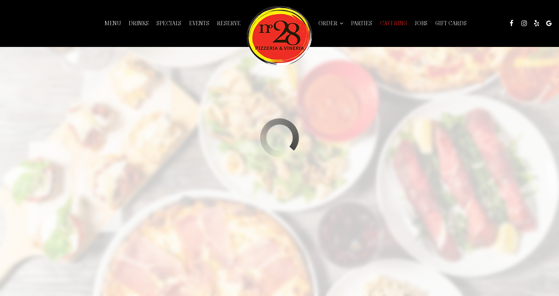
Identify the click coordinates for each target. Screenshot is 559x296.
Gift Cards (451, 23)
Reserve (229, 23)
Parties (361, 23)
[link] (279, 36)
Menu (112, 23)
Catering (393, 23)
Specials (168, 23)
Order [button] (330, 23)
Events (199, 23)
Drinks (138, 23)
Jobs (421, 23)
